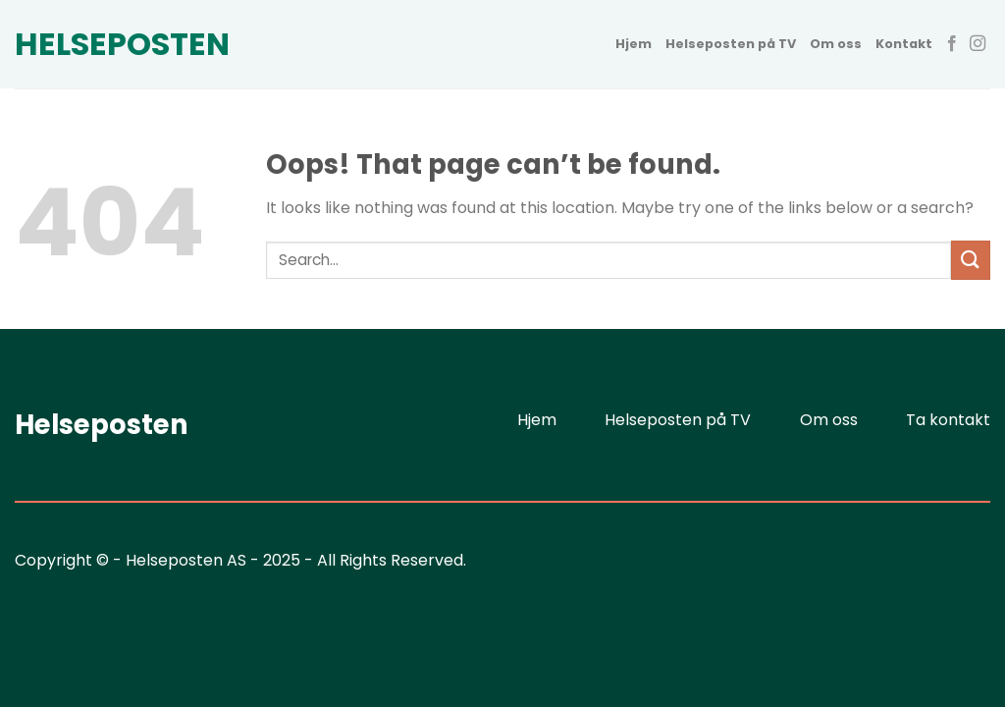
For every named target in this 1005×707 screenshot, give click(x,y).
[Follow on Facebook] (952, 44)
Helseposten (113, 44)
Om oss (836, 43)
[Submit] (970, 260)
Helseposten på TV (730, 43)
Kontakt (903, 43)
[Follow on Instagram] (977, 44)
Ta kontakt (948, 419)
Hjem (633, 43)
